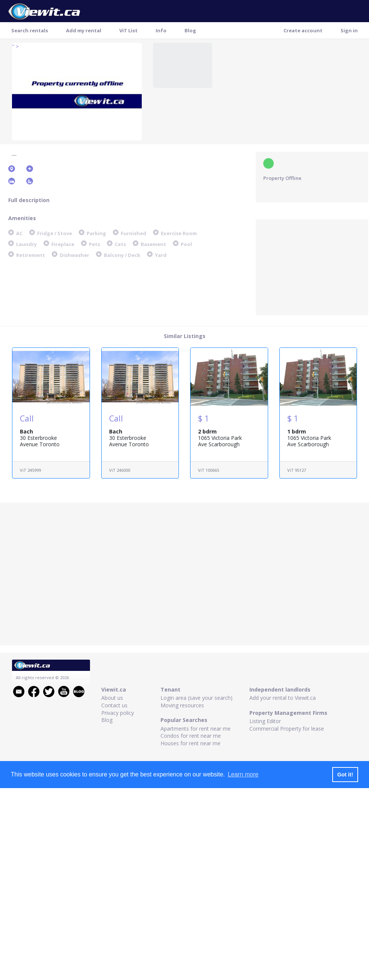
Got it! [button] (345, 775)
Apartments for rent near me (195, 728)
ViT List (128, 30)
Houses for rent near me (190, 743)
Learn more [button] (243, 774)
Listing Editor (265, 721)
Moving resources (182, 705)
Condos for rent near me (190, 735)
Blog (190, 30)
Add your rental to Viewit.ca (282, 697)
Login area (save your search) (196, 697)
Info (161, 30)
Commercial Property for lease (286, 728)
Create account (303, 30)
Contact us (114, 705)
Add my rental (83, 30)
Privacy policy (117, 712)
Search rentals (29, 30)
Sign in (349, 30)
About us (112, 697)
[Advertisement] (312, 266)
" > (15, 46)
